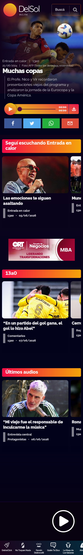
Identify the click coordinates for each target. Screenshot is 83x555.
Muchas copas (22, 71)
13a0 (36, 61)
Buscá (59, 10)
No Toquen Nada (23, 550)
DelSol (28, 8)
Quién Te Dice (53, 550)
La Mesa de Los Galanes (68, 551)
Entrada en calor (14, 61)
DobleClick (7, 550)
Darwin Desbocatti (39, 551)
